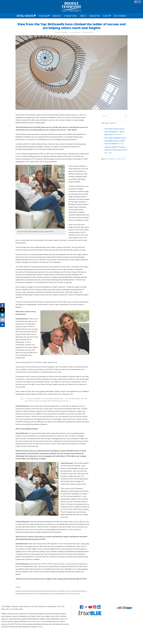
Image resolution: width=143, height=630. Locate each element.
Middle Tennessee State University (25, 593)
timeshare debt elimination (45, 593)
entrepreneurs (61, 591)
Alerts (106, 16)
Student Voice (70, 16)
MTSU (138, 2)
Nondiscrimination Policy (36, 621)
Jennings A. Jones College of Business (76, 591)
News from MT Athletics (115, 159)
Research (57, 16)
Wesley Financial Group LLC (72, 593)
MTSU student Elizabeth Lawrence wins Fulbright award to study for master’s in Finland (115, 141)
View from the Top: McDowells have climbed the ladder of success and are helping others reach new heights (71, 26)
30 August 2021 (75, 32)
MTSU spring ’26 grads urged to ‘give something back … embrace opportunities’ (114, 131)
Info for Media (120, 16)
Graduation (94, 16)
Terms (40, 627)
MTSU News (25, 16)
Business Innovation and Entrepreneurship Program (29, 591)
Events (83, 16)
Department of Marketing (50, 591)
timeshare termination (59, 593)
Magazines (43, 16)
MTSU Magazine (88, 32)
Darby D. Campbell (62, 32)
